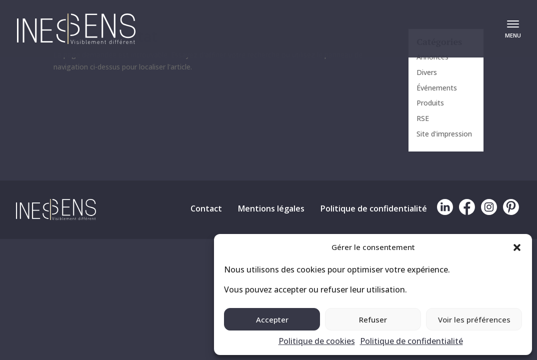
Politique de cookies (316, 341)
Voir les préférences (474, 319)
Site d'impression (444, 133)
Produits (430, 103)
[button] (517, 247)
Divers (426, 72)
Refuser (373, 319)
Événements (436, 87)
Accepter (272, 319)
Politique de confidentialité (411, 341)
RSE (422, 118)
